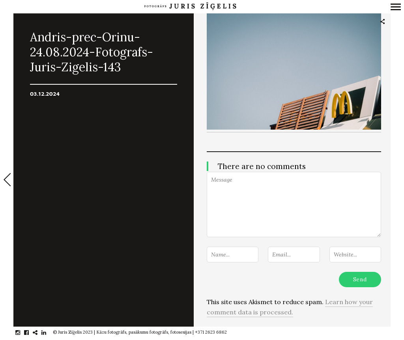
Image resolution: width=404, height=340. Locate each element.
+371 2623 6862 (211, 332)
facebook (30, 332)
